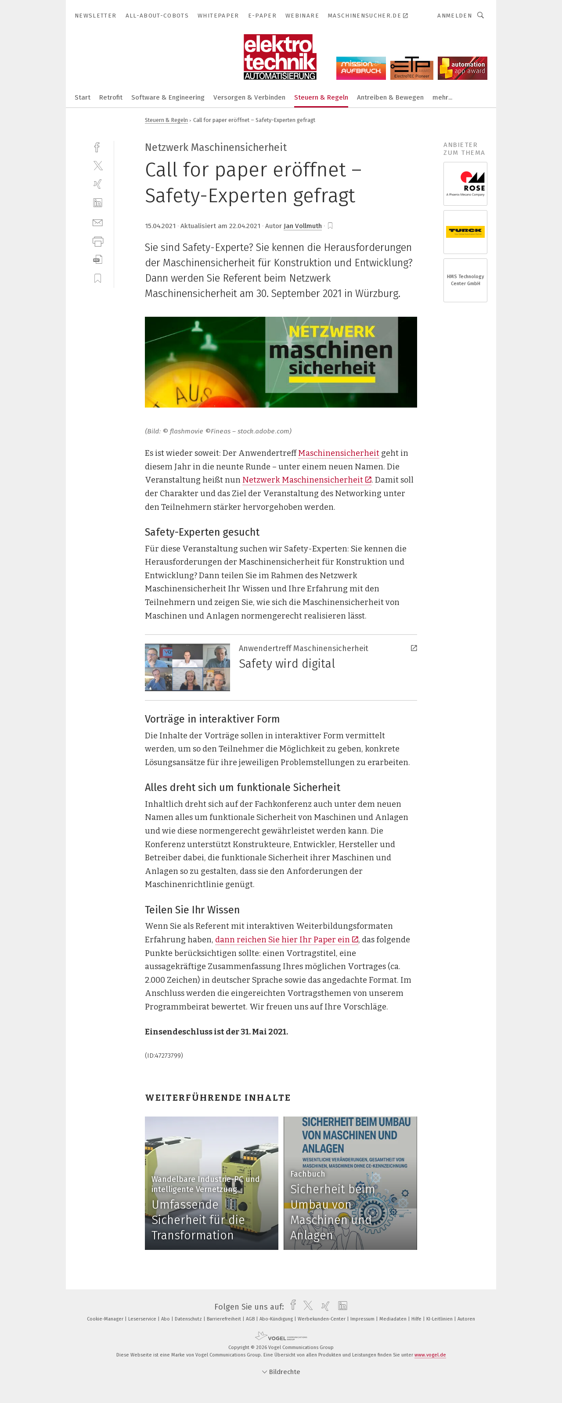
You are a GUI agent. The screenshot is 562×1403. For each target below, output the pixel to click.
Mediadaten (393, 1319)
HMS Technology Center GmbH (465, 280)
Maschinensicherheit (338, 453)
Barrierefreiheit (224, 1319)
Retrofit (110, 97)
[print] (97, 240)
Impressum (363, 1319)
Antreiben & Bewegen (390, 97)
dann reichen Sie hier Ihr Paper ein (286, 940)
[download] (97, 259)
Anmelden (454, 15)
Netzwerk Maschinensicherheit (306, 480)
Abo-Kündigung (276, 1319)
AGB (251, 1319)
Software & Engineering (168, 97)
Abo (166, 1319)
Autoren (466, 1319)
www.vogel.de (430, 1355)
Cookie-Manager (106, 1319)
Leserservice (143, 1319)
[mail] (97, 221)
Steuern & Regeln (321, 97)
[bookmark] (330, 226)
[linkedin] (97, 202)
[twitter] (97, 165)
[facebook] (97, 146)
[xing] (97, 184)
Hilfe (417, 1319)
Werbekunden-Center (322, 1319)
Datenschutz (189, 1319)
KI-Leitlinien (440, 1319)
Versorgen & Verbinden (249, 97)
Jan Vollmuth (303, 226)
